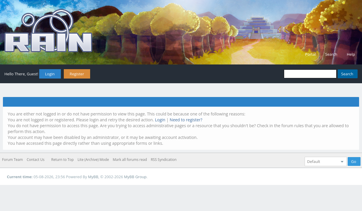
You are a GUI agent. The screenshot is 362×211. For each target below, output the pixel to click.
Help (351, 54)
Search (331, 54)
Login (50, 73)
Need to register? (186, 119)
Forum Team (12, 159)
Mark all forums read (130, 159)
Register (77, 73)
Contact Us (35, 159)
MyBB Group (135, 176)
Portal (310, 54)
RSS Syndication (163, 159)
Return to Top (62, 159)
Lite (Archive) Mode (93, 159)
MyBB (93, 176)
